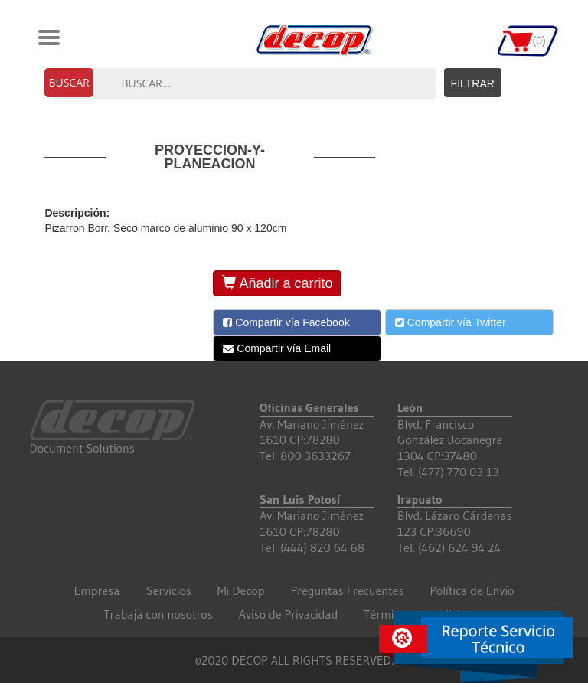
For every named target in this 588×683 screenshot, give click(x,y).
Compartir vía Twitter (450, 322)
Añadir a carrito (277, 283)
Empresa (97, 590)
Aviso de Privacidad (288, 614)
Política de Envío (472, 590)
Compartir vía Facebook (286, 322)
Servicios (168, 590)
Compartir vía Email (277, 348)
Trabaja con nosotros (157, 614)
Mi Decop (241, 590)
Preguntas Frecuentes (346, 590)
